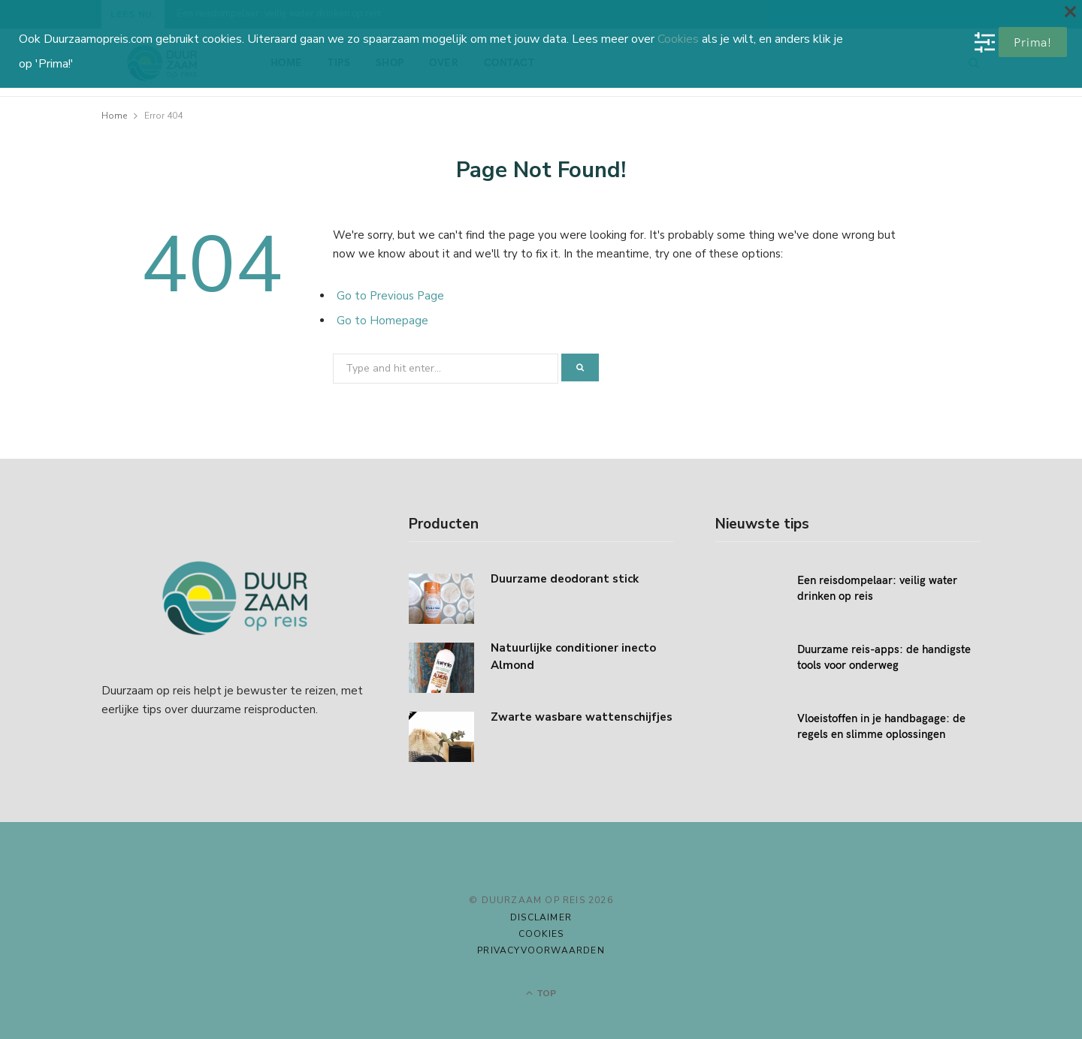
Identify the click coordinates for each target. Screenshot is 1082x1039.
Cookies (541, 934)
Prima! (1033, 42)
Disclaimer (541, 917)
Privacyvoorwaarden (541, 950)
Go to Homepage (382, 320)
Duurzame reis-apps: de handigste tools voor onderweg (884, 656)
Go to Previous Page (390, 295)
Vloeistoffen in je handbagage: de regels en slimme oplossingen (881, 725)
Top (541, 993)
